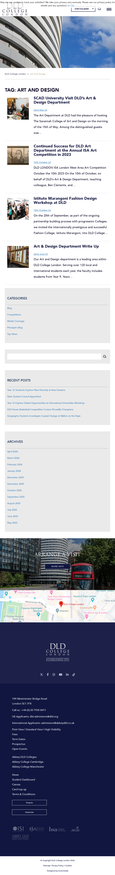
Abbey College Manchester (28, 767)
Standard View (34, 729)
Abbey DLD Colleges (24, 757)
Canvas (16, 784)
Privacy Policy (57, 865)
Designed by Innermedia (57, 870)
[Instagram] (54, 675)
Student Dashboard (23, 779)
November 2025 (15, 483)
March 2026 (13, 458)
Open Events (19, 749)
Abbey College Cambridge (27, 762)
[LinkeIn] (67, 675)
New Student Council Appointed (24, 396)
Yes (69, 5)
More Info (57, 566)
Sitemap (46, 865)
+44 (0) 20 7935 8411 (34, 710)
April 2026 (12, 451)
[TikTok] (74, 675)
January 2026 (14, 471)
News (15, 775)
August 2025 (13, 503)
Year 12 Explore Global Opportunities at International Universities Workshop (46, 403)
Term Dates (18, 739)
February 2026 (14, 464)
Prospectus (18, 744)
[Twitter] (41, 675)
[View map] (57, 606)
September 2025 (16, 496)
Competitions (14, 314)
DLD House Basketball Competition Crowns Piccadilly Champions (40, 409)
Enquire (29, 802)
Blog (9, 308)
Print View (18, 729)
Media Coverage (15, 321)
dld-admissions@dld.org (44, 716)
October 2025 (14, 490)
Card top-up (19, 789)
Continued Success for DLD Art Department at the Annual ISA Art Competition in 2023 (65, 150)
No (72, 5)
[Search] (99, 8)
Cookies (68, 865)
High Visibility (53, 729)
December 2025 (15, 477)
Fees (15, 734)
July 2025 (12, 509)
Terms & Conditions (23, 794)
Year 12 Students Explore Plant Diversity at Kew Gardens (36, 390)
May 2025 (12, 522)
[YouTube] (60, 675)
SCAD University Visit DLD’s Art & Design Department (65, 100)
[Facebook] (47, 675)
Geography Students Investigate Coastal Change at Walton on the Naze (44, 416)
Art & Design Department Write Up (66, 246)
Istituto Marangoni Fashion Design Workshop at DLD (65, 200)
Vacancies (29, 812)
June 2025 (12, 516)
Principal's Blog (15, 327)
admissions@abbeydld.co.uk (57, 723)
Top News (12, 334)
